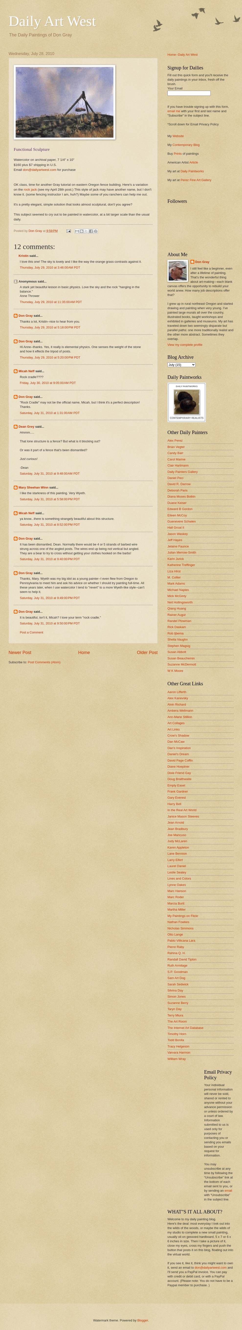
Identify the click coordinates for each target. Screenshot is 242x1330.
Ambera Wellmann (180, 710)
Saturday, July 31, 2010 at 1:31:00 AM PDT (50, 413)
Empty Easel (176, 785)
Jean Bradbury (177, 829)
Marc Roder (175, 897)
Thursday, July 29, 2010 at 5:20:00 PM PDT (50, 357)
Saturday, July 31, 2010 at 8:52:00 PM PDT (50, 524)
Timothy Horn (176, 1034)
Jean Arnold (175, 822)
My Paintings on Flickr (182, 916)
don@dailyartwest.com (39, 170)
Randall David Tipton (182, 959)
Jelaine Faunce (178, 546)
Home (84, 652)
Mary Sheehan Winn (33, 487)
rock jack (30, 189)
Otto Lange (175, 934)
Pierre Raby (175, 947)
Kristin (24, 256)
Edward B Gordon (179, 509)
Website (178, 136)
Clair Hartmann (178, 465)
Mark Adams (176, 583)
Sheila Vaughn (177, 639)
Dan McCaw (176, 741)
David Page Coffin (180, 760)
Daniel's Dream (178, 754)
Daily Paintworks (192, 171)
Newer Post (20, 652)
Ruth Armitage (177, 965)
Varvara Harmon (178, 1052)
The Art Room (177, 1021)
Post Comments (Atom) (44, 662)
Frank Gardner (177, 791)
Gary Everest (176, 797)
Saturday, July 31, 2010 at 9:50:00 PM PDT (50, 623)
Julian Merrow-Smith (181, 552)
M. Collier (174, 577)
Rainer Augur (176, 615)
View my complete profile (184, 345)
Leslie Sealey (176, 872)
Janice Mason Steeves (183, 816)
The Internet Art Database (185, 1028)
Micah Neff (26, 371)
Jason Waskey (177, 534)
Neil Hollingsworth (180, 602)
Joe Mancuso (176, 835)
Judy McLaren (177, 841)
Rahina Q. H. (176, 953)
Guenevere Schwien (181, 521)
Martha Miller (176, 909)
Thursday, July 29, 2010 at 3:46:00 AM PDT (50, 267)
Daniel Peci (175, 478)
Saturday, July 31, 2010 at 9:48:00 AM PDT (50, 473)
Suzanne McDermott (181, 664)
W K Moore (175, 671)
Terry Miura (175, 1015)
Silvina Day (175, 990)
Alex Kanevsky (177, 698)
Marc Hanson (176, 891)
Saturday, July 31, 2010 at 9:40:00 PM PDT (50, 559)
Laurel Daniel (176, 866)
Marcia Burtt (175, 903)
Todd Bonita (175, 1040)
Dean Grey (26, 426)
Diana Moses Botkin (181, 496)
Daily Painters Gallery (182, 472)
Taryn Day (174, 1009)
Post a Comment (31, 632)
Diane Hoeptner (178, 766)
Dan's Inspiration (179, 748)
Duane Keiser (177, 503)
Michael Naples (178, 590)
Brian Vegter (176, 447)
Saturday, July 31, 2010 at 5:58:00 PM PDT (50, 499)
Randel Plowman (179, 621)
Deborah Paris (177, 490)
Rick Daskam (176, 627)
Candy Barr (175, 453)
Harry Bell (174, 804)
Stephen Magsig (178, 646)
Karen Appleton (178, 847)
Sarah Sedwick (177, 984)
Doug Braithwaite (179, 779)
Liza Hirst (174, 571)
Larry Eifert (175, 860)
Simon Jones (176, 996)
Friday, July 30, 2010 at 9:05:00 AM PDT (48, 383)
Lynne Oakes (176, 885)
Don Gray (26, 315)
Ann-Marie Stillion (179, 717)
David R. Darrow (178, 484)
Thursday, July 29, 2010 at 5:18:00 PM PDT (50, 327)
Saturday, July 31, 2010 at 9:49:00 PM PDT (50, 598)
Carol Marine (176, 459)
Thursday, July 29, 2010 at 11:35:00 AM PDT (51, 302)
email (228, 1190)
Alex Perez (175, 440)
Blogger (142, 1320)
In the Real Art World (182, 810)
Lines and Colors (179, 878)
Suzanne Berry (177, 1003)
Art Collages (176, 723)
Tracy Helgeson (178, 1046)
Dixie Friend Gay (179, 773)
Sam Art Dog (176, 978)
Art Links (173, 729)
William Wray (176, 1059)
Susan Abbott (176, 652)
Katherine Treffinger (181, 565)
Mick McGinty (176, 596)
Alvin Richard (176, 704)
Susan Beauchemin (181, 658)
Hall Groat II (175, 527)
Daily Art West (52, 21)
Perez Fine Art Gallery (196, 180)
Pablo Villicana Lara (181, 940)
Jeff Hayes (174, 540)
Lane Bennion (177, 853)
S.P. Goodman (177, 972)
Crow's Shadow (178, 735)
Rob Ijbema (175, 633)
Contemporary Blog (186, 145)
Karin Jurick (175, 559)
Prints (178, 153)
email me (173, 111)
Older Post (147, 652)
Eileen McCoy (177, 515)
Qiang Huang (176, 608)
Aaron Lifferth (176, 692)
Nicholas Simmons (180, 928)
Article (193, 162)
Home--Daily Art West (182, 54)
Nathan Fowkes (178, 922)
